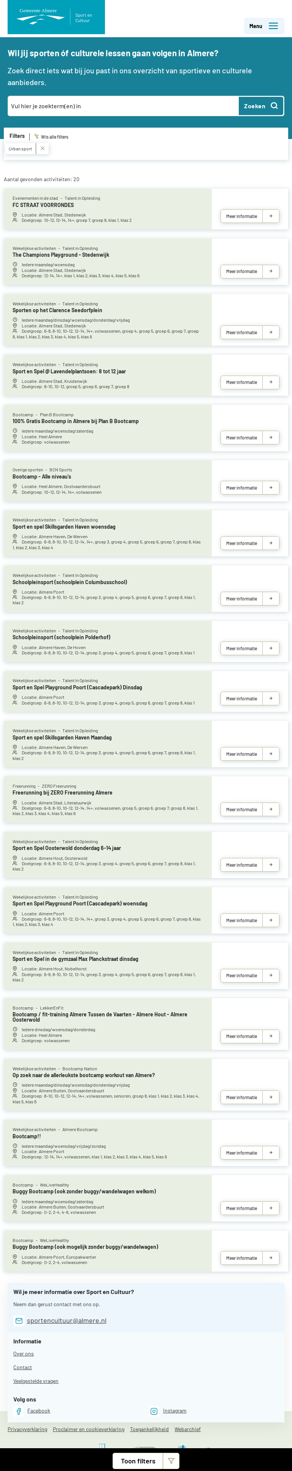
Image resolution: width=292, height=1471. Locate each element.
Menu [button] (264, 26)
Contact (22, 1367)
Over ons (23, 1353)
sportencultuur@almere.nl (66, 1320)
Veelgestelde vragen (36, 1381)
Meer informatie (241, 216)
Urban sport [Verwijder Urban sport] (27, 148)
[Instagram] (168, 1411)
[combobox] (124, 106)
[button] (146, 1461)
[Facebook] (31, 1411)
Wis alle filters (51, 136)
